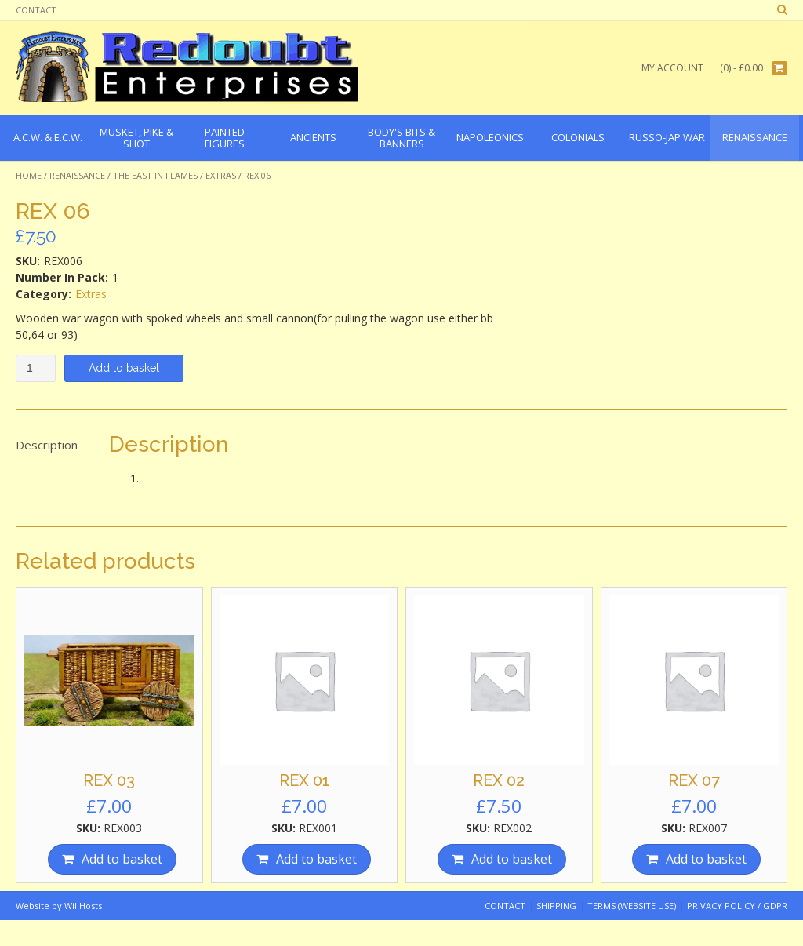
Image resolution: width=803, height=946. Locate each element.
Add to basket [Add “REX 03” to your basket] (122, 859)
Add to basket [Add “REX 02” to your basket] (511, 859)
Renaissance (77, 175)
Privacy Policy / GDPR (737, 906)
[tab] (47, 445)
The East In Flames (155, 175)
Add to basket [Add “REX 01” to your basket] (316, 859)
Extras (220, 175)
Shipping (556, 906)
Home (29, 175)
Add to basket (124, 368)
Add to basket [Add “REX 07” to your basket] (706, 859)
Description (47, 445)
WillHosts (83, 905)
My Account (672, 68)
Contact (36, 10)
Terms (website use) (631, 906)
